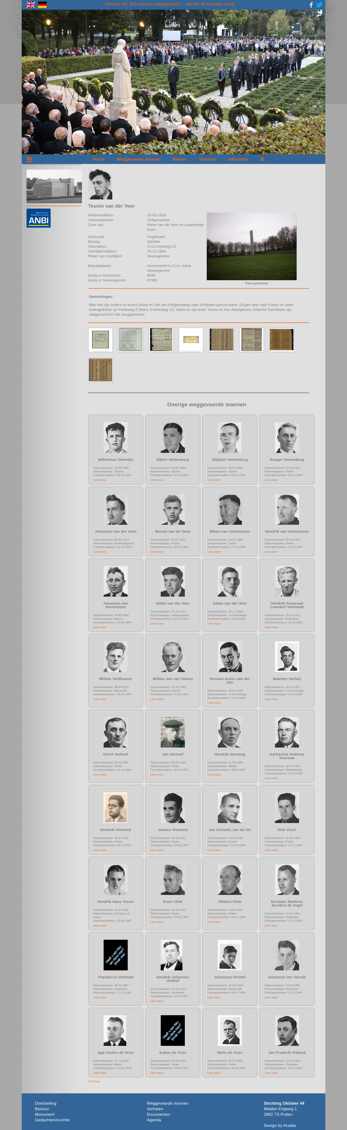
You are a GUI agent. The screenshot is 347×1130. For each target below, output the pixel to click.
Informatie (238, 159)
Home (99, 159)
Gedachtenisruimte (52, 1120)
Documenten (158, 1114)
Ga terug (93, 1081)
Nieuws (180, 159)
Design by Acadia (280, 1125)
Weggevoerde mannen (138, 159)
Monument (44, 1114)
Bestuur (42, 1109)
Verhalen (207, 159)
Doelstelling (45, 1103)
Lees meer (100, 479)
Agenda (154, 1120)
